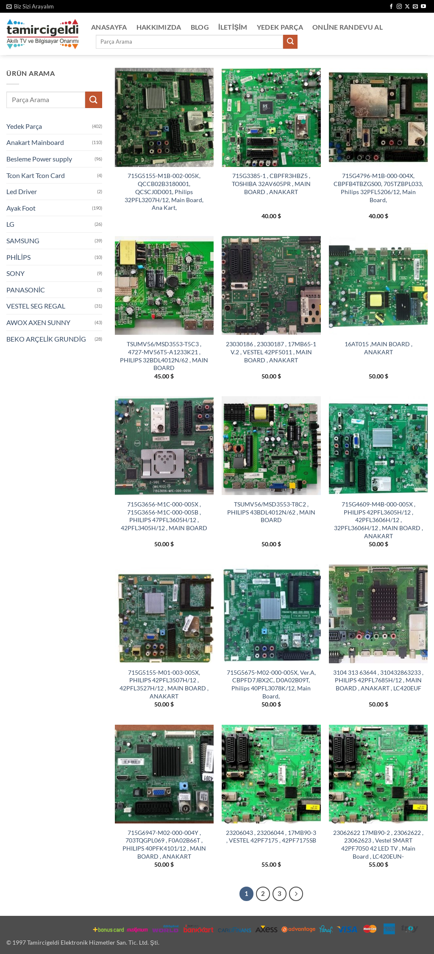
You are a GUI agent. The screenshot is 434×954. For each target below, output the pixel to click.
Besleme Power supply (39, 159)
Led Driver (21, 191)
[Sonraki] (296, 894)
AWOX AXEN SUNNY (38, 322)
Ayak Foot (21, 208)
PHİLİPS (18, 257)
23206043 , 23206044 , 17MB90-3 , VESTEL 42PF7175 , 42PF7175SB (271, 836)
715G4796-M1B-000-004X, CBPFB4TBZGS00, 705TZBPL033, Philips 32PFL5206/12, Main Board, (378, 187)
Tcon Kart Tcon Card (35, 175)
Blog (200, 27)
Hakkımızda (158, 27)
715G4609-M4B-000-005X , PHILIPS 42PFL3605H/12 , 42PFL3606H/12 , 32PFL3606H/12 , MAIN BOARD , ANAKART (378, 520)
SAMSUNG (22, 240)
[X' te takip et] (407, 7)
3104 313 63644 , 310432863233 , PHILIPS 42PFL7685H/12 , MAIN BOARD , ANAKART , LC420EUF (378, 680)
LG (10, 224)
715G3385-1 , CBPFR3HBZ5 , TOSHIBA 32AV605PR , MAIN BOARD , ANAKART (271, 183)
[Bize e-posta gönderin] (415, 7)
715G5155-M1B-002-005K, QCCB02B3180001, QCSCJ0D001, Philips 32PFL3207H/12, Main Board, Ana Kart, (164, 191)
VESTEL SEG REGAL (35, 306)
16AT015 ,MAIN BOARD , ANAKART (378, 348)
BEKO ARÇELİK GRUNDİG (46, 339)
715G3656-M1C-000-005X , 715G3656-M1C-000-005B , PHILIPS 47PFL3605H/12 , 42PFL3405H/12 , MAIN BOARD (164, 516)
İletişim (233, 27)
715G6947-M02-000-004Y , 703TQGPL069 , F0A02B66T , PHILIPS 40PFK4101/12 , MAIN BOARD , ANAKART (164, 844)
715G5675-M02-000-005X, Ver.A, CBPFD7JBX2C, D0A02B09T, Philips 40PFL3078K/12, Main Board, (271, 684)
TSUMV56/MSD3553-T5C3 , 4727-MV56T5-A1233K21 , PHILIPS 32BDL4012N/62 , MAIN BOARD (164, 355)
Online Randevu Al (347, 27)
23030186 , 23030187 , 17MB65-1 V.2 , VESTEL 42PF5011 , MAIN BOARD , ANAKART (271, 351)
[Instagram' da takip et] (399, 7)
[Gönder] (290, 42)
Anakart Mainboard (35, 142)
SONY (15, 273)
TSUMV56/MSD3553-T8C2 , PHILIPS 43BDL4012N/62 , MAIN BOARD (271, 512)
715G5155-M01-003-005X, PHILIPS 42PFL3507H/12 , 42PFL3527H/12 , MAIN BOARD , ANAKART (164, 684)
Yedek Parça (280, 27)
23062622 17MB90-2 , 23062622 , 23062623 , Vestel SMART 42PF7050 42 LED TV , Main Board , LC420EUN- (378, 844)
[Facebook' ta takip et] (391, 7)
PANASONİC (25, 290)
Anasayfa (109, 27)
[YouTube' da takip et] (423, 7)
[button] (30, 6)
